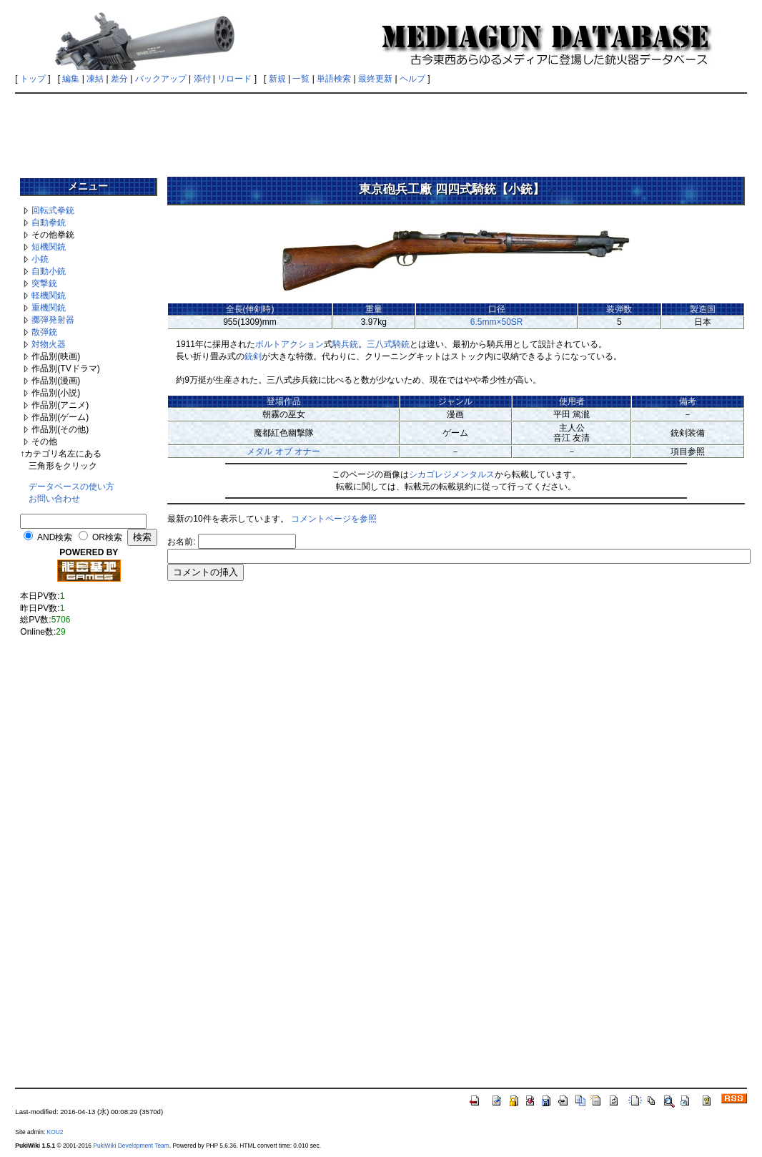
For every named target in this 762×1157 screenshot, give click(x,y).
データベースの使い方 (71, 487)
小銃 (40, 259)
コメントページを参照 (334, 519)
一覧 (301, 79)
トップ (33, 79)
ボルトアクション (289, 344)
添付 (202, 79)
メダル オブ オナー (283, 451)
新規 (277, 79)
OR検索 (107, 537)
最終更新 (375, 79)
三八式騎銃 (388, 344)
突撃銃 (44, 283)
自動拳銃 (48, 223)
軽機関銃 (48, 296)
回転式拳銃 (52, 210)
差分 (119, 79)
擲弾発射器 (52, 320)
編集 (70, 79)
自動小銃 (48, 271)
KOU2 (55, 1132)
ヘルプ (412, 79)
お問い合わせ (54, 499)
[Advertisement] (381, 130)
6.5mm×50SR (496, 322)
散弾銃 (44, 332)
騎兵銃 (345, 344)
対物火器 (48, 344)
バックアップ (161, 79)
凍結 (95, 79)
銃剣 (253, 356)
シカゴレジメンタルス (452, 474)
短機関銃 (48, 247)
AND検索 (54, 537)
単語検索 (334, 79)
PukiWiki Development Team (131, 1145)
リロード (234, 79)
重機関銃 (48, 308)
